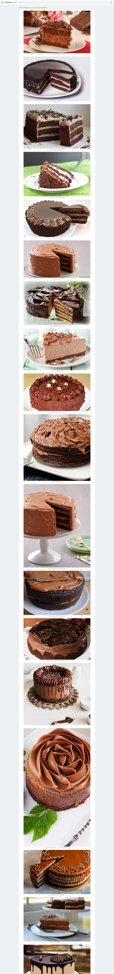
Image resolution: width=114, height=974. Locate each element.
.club (11, 2)
